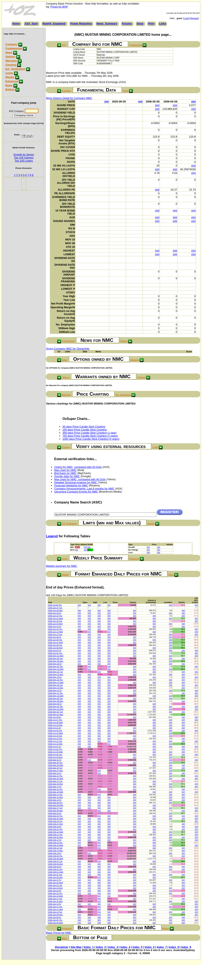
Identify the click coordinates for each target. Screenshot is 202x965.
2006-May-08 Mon (55, 701)
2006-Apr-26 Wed (55, 722)
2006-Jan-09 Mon (55, 915)
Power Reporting (81, 23)
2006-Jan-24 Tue (55, 885)
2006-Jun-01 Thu (55, 653)
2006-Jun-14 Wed (55, 632)
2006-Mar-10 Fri (55, 800)
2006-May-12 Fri (55, 690)
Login (186, 18)
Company (11, 44)
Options (10, 56)
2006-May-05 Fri (55, 704)
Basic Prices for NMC (58, 932)
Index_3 (113, 947)
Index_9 (186, 947)
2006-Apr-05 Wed (55, 752)
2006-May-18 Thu (55, 680)
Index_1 (89, 947)
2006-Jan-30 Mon (55, 877)
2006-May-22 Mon (55, 674)
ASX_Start (31, 23)
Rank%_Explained (53, 23)
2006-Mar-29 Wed (55, 765)
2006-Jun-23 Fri (54, 613)
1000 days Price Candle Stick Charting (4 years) (90, 438)
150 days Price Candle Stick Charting (84, 429)
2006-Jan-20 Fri (54, 891)
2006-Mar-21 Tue (55, 781)
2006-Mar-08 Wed (55, 805)
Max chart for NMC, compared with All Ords (80, 479)
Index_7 (162, 947)
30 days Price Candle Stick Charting (83, 426)
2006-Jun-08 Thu (55, 640)
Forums (127, 23)
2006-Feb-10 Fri (55, 853)
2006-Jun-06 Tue (55, 645)
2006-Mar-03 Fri (55, 813)
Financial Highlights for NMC (71, 485)
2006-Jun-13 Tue (55, 634)
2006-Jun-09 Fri (54, 637)
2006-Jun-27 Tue (55, 608)
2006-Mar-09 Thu (55, 803)
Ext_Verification (15, 68)
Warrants (11, 60)
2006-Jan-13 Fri (54, 904)
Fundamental (13, 48)
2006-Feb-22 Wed (55, 832)
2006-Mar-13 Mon (55, 797)
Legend (52, 536)
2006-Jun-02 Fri (54, 650)
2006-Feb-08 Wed (55, 859)
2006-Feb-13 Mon (55, 851)
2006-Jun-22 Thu (55, 616)
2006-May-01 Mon (55, 714)
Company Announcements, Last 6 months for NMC (84, 488)
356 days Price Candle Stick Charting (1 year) (89, 432)
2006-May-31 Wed (55, 656)
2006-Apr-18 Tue (55, 736)
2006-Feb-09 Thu (55, 856)
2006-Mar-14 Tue (55, 795)
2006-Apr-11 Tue (55, 741)
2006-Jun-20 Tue (55, 621)
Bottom (10, 89)
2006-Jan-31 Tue (55, 875)
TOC (64, 45)
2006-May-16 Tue (55, 685)
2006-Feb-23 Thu (55, 829)
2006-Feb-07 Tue (55, 861)
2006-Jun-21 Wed (55, 618)
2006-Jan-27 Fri (54, 880)
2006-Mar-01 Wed (55, 819)
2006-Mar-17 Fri (55, 787)
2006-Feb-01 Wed (55, 872)
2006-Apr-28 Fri (54, 717)
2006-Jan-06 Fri (54, 917)
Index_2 (101, 947)
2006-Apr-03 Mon (55, 757)
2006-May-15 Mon (55, 688)
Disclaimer (61, 947)
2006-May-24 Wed (55, 669)
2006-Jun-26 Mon (55, 610)
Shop (140, 23)
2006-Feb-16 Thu (55, 843)
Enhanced (11, 81)
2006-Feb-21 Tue (55, 835)
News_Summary (106, 23)
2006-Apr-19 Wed (55, 733)
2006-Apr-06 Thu (55, 749)
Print (151, 23)
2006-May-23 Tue (55, 672)
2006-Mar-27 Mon (55, 771)
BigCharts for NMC (65, 473)
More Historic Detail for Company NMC (69, 98)
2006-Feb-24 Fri (55, 827)
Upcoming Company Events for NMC (76, 491)
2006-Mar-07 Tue (55, 808)
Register (194, 18)
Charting (10, 64)
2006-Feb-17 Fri (55, 840)
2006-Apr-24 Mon (55, 725)
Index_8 (174, 947)
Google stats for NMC (67, 476)
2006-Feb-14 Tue (55, 848)
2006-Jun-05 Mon (55, 648)
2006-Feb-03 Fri (55, 867)
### (106, 101)
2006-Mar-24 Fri (55, 773)
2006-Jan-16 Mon (55, 901)
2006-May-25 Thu (55, 666)
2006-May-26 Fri (55, 664)
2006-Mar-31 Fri (55, 760)
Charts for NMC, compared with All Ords (78, 467)
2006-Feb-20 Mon (55, 837)
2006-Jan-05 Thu (55, 920)
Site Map (76, 947)
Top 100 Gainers (23, 157)
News (8, 52)
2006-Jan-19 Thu (55, 893)
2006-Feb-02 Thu (55, 869)
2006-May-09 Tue (55, 698)
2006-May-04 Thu (55, 706)
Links (162, 23)
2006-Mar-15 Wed (55, 792)
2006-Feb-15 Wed (55, 845)
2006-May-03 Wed (55, 709)
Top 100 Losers (24, 160)
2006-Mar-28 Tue (55, 768)
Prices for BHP (59, 6)
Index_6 (150, 947)
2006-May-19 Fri (55, 677)
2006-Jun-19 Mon (55, 624)
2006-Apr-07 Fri (54, 747)
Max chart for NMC (65, 470)
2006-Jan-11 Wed (55, 909)
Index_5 (137, 947)
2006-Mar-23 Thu (55, 776)
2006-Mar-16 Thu (55, 789)
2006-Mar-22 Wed (55, 779)
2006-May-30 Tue (55, 658)
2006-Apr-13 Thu (55, 739)
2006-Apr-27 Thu (55, 720)
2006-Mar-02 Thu (55, 816)
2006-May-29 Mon (55, 661)
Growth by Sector (23, 154)
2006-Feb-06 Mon (55, 864)
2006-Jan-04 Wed (55, 923)
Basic (9, 85)
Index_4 (125, 947)
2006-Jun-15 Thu (55, 629)
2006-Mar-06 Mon (55, 811)
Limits (9, 73)
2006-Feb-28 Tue (55, 821)
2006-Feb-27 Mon (55, 824)
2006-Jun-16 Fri (54, 626)
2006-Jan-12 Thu (55, 907)
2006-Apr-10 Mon (55, 744)
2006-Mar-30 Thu (55, 763)
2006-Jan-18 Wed (55, 896)
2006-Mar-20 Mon (55, 784)
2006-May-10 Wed (55, 696)
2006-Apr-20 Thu (55, 730)
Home (16, 23)
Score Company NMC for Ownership (67, 348)
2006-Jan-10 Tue (55, 912)
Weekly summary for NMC (61, 566)
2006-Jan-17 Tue (55, 899)
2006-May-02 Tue (55, 712)
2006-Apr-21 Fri (54, 728)
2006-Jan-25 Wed (55, 883)
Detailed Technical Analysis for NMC (75, 482)
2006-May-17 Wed (55, 682)
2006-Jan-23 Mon (55, 888)
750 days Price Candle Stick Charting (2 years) (90, 435)
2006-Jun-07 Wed (55, 642)
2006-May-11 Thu (55, 693)
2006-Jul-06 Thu (55, 605)
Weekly (10, 77)
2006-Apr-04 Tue (55, 755)
